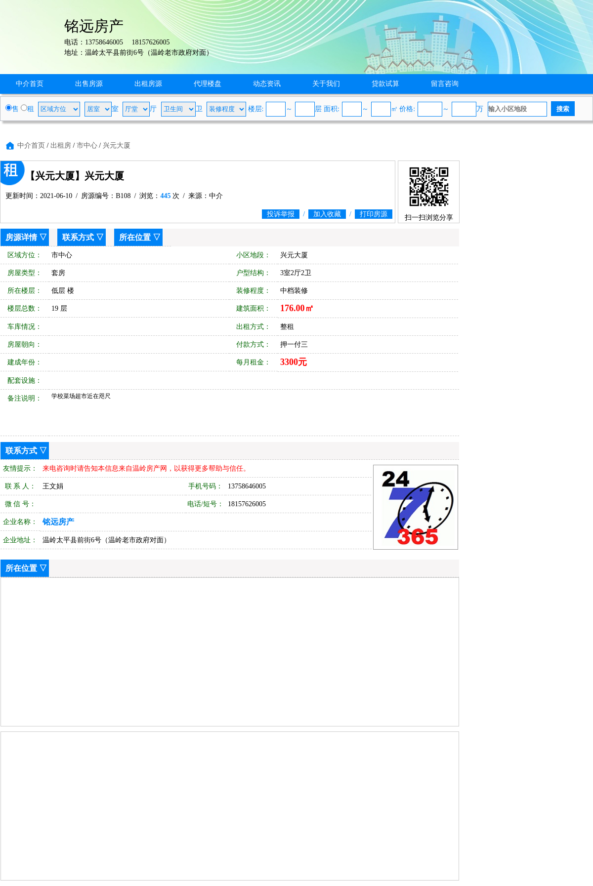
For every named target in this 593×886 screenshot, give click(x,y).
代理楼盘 (207, 83)
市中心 (87, 145)
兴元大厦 (116, 145)
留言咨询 (445, 83)
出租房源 (148, 83)
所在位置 (135, 237)
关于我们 (326, 83)
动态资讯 (267, 83)
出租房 (60, 145)
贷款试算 (385, 83)
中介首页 (29, 83)
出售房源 (89, 83)
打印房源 (373, 214)
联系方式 (78, 237)
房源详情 (21, 237)
